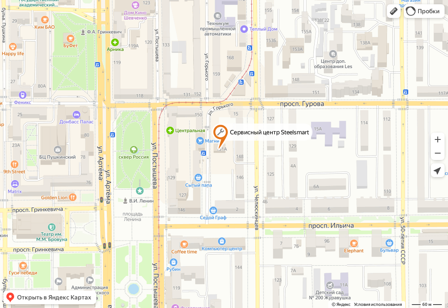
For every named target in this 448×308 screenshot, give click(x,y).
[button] (394, 11)
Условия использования (378, 304)
